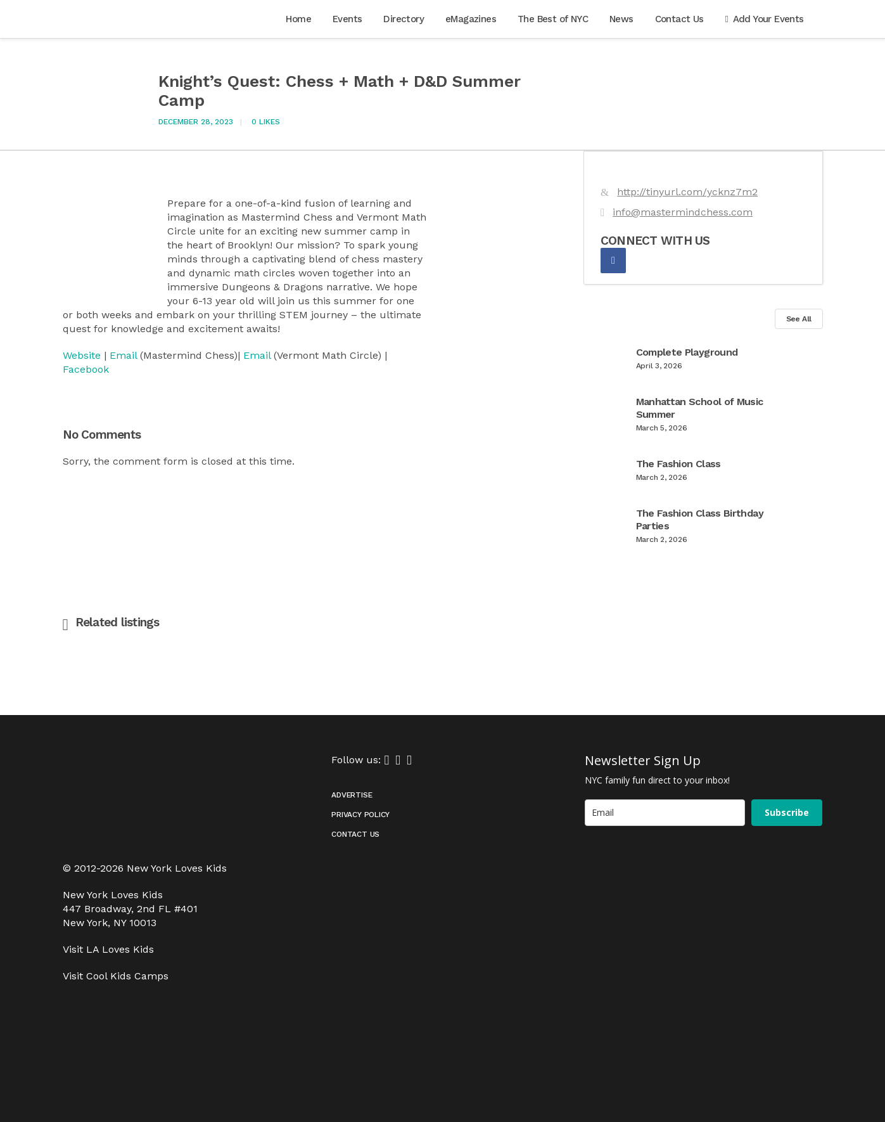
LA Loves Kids (120, 949)
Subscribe (787, 812)
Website (82, 355)
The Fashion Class (678, 464)
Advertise (351, 794)
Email (123, 355)
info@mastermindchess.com (683, 212)
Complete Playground (687, 352)
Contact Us (355, 834)
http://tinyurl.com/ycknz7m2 (687, 192)
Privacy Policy (360, 814)
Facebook (86, 369)
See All (799, 318)
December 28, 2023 (195, 121)
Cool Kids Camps (127, 976)
